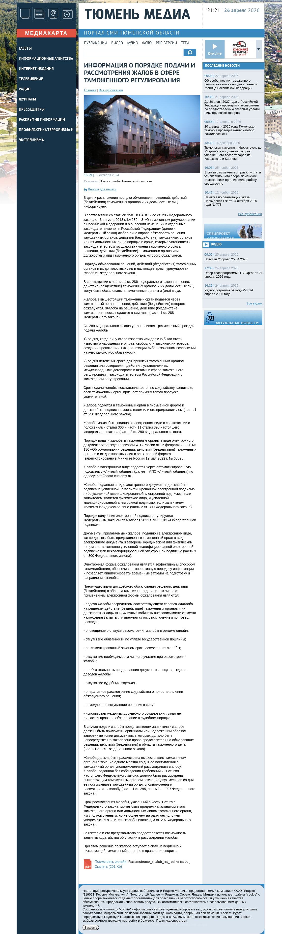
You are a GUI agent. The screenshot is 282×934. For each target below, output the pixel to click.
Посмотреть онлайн (110, 862)
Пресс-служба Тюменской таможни (126, 181)
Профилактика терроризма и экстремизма (46, 135)
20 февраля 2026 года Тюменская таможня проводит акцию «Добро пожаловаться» (229, 130)
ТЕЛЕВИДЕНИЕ (31, 79)
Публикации (95, 43)
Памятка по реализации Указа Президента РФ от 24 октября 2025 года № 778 (230, 200)
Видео (117, 43)
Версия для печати (102, 189)
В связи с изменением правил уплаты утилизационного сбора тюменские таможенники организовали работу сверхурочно (232, 177)
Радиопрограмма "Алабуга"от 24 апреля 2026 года (228, 292)
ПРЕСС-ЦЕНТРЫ (32, 109)
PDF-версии (166, 43)
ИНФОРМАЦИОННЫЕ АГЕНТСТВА (46, 59)
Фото (147, 43)
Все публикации (111, 90)
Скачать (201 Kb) (108, 866)
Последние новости (222, 66)
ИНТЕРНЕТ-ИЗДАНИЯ (36, 69)
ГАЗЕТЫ (25, 48)
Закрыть (91, 927)
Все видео (254, 303)
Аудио (132, 43)
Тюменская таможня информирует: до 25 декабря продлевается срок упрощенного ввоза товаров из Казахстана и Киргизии (232, 153)
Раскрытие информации (42, 120)
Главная (90, 90)
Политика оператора (171, 920)
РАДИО (24, 89)
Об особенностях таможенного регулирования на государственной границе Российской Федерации (230, 84)
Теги (185, 43)
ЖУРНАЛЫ (27, 99)
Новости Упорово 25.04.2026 (225, 259)
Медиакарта (46, 33)
